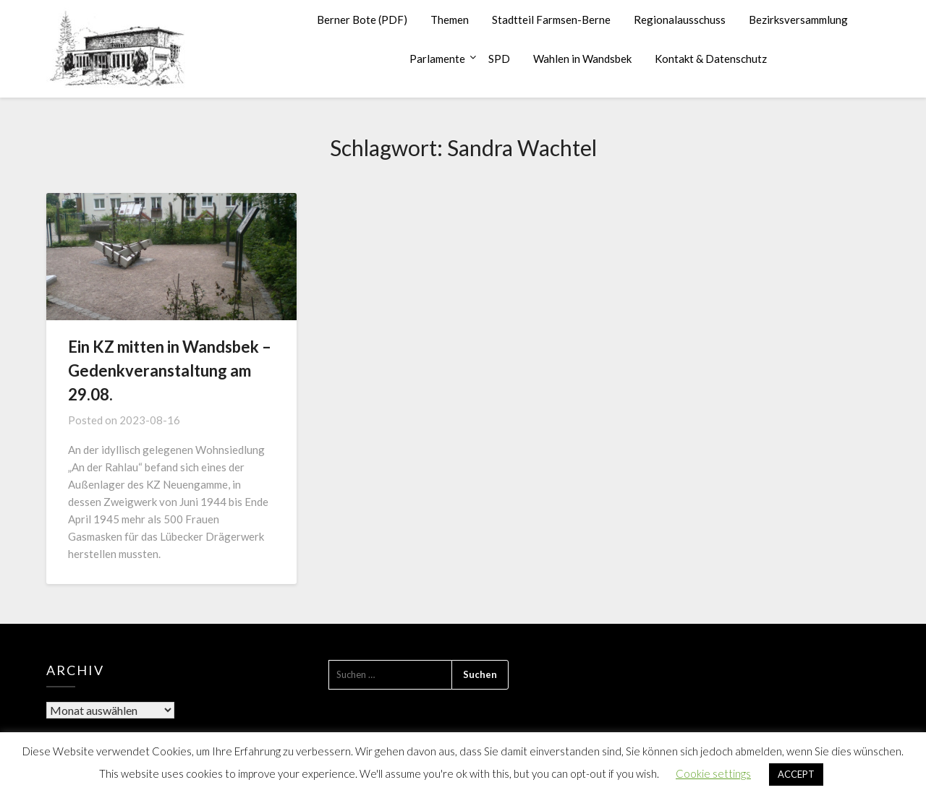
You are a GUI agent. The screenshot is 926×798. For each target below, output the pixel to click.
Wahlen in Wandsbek (582, 58)
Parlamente (437, 58)
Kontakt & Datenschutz (711, 58)
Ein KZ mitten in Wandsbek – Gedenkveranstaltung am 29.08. (169, 370)
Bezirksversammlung (798, 19)
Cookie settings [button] (713, 773)
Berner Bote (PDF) (362, 19)
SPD (499, 58)
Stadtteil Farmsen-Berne (551, 19)
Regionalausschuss (680, 19)
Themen (449, 19)
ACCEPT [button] (796, 774)
